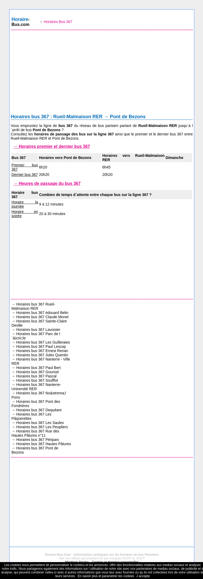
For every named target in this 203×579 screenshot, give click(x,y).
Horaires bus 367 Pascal (36, 376)
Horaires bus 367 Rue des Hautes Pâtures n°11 (35, 433)
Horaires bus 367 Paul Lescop (41, 346)
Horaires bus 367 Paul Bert (38, 368)
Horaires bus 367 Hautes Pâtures (43, 444)
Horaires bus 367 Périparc (37, 439)
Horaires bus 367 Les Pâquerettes (32, 416)
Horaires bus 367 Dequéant (38, 410)
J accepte (143, 576)
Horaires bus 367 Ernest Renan (42, 351)
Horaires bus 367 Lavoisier (38, 329)
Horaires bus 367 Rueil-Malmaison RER (33, 306)
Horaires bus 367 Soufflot (37, 380)
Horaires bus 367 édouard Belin (42, 313)
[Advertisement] (102, 73)
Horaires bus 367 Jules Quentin (42, 355)
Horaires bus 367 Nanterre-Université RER (36, 386)
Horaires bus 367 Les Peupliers (42, 427)
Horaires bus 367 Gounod (37, 372)
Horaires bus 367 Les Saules (40, 423)
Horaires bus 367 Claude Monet (42, 317)
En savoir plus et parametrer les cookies (106, 576)
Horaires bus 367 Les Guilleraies (43, 342)
